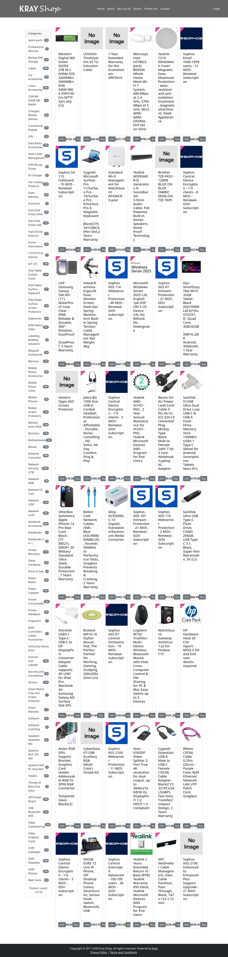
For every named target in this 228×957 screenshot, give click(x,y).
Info (62, 139)
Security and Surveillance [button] (38, 673)
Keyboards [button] (38, 318)
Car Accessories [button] (38, 77)
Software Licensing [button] (38, 727)
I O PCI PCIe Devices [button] (38, 255)
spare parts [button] (38, 40)
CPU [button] (38, 136)
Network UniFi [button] (38, 513)
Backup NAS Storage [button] (38, 59)
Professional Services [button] (38, 49)
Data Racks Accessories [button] (38, 145)
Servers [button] (38, 682)
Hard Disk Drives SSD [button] (38, 223)
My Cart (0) (124, 9)
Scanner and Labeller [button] (38, 661)
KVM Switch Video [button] (38, 327)
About (111, 9)
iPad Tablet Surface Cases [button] (38, 274)
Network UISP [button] (38, 502)
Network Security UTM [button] (38, 468)
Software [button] (38, 718)
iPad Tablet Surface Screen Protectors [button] (38, 306)
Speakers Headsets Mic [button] (38, 740)
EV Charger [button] (38, 175)
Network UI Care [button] (38, 491)
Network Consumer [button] (38, 455)
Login (216, 9)
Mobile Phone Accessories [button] (38, 372)
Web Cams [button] (38, 880)
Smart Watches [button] (38, 709)
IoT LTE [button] (38, 264)
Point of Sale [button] (38, 571)
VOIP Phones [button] (38, 871)
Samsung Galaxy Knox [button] (38, 648)
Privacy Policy (98, 952)
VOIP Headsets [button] (38, 860)
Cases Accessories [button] (38, 88)
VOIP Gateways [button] (38, 850)
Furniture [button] (38, 203)
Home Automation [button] (38, 244)
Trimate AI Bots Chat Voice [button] (38, 786)
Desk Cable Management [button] (38, 156)
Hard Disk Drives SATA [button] (38, 212)
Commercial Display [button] (38, 128)
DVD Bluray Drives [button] (38, 166)
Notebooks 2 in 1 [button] (38, 541)
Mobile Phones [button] (38, 399)
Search (137, 9)
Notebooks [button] (38, 532)
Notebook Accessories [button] (38, 524)
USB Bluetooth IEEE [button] (38, 812)
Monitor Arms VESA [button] (38, 424)
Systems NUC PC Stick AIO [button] (38, 767)
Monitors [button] (38, 433)
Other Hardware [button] (38, 562)
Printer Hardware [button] (38, 612)
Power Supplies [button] (38, 591)
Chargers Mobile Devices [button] (38, 115)
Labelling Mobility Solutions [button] (38, 340)
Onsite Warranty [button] (38, 552)
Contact (165, 9)
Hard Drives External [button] (38, 233)
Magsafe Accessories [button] (38, 352)
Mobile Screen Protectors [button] (38, 412)
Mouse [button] (38, 447)
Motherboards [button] (38, 440)
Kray (154, 948)
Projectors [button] (38, 621)
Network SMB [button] (38, 481)
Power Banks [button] (38, 580)
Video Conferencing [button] (38, 824)
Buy (79, 139)
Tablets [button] (38, 776)
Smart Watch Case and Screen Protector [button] (38, 695)
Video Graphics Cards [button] (38, 837)
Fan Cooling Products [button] (38, 184)
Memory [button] (38, 361)
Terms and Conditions (123, 952)
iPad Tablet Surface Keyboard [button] (38, 289)
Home (101, 9)
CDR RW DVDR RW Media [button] (38, 100)
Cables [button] (38, 68)
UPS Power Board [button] (38, 799)
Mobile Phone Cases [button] (38, 386)
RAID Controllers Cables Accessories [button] (38, 633)
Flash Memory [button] (38, 195)
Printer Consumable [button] (38, 601)
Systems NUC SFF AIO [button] (38, 754)
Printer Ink (150, 9)
